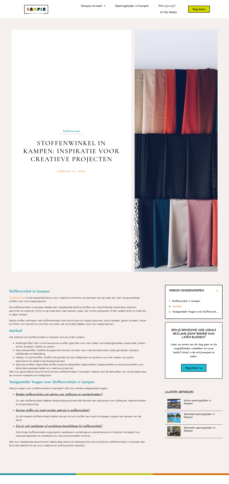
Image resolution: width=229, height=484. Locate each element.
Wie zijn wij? (167, 6)
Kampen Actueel (93, 6)
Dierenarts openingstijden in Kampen (200, 429)
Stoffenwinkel (71, 131)
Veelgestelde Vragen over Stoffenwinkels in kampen (195, 312)
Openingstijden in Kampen (132, 6)
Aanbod (177, 306)
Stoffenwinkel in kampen (186, 301)
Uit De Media (168, 12)
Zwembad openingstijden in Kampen (199, 415)
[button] (217, 290)
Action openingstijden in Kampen (197, 402)
